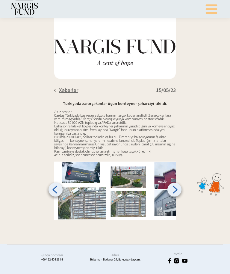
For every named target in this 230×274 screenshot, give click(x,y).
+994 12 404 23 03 (52, 259)
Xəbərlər (66, 90)
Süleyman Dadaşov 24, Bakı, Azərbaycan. (115, 259)
